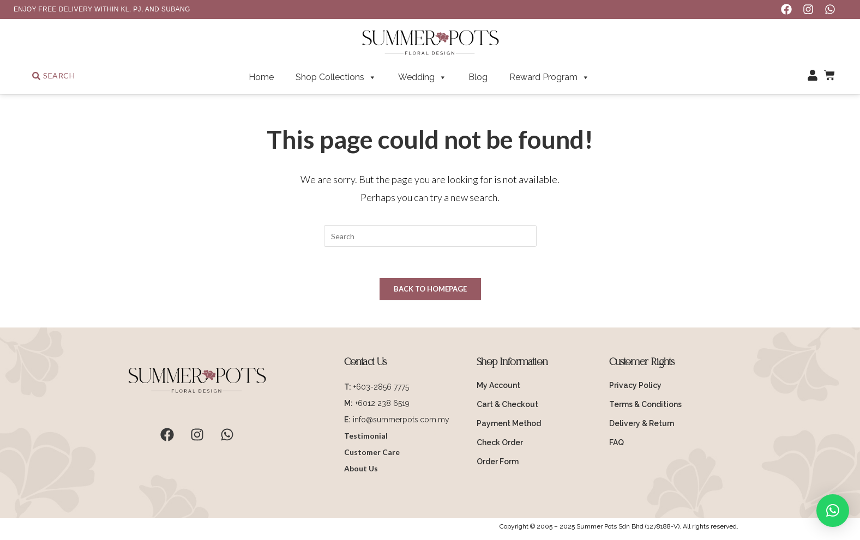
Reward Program (549, 77)
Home (261, 77)
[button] (832, 510)
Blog (478, 77)
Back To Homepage (430, 290)
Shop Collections (336, 77)
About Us (361, 470)
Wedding (422, 77)
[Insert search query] (430, 236)
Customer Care (372, 453)
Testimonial (366, 437)
